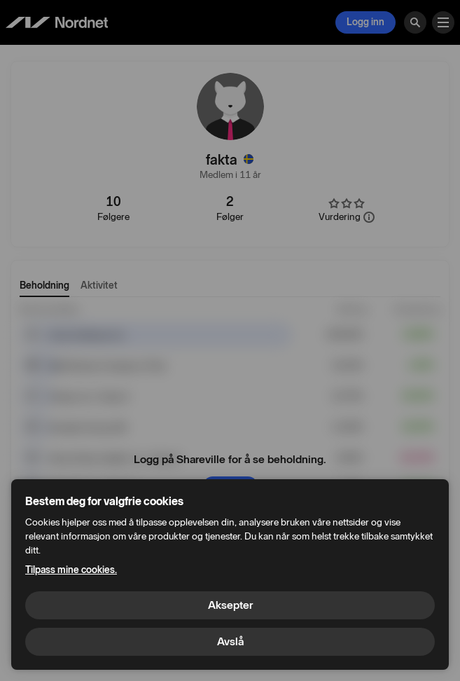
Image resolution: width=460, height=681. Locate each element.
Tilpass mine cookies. (71, 570)
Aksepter (230, 605)
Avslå (230, 641)
